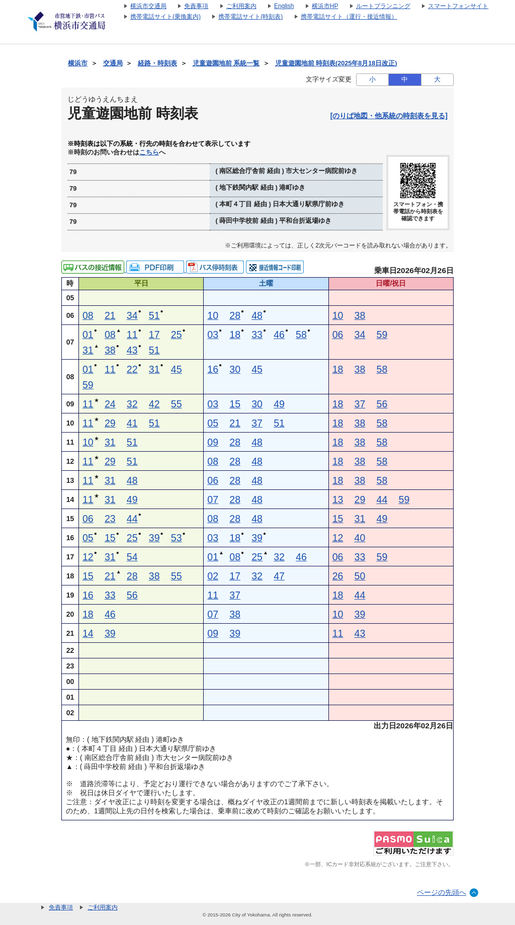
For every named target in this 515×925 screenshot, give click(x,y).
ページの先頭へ (441, 892)
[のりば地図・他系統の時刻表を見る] (389, 116)
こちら (149, 152)
